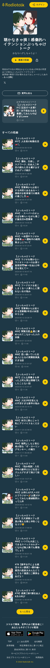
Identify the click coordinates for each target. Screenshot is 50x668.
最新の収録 (21, 60)
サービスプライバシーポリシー (25, 653)
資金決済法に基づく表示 (25, 649)
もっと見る (25, 611)
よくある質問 (23, 641)
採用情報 (10, 645)
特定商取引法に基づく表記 (31, 645)
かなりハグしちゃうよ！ (25, 53)
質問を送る (24, 93)
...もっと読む (7, 77)
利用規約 (39, 657)
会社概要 (38, 641)
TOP (10, 641)
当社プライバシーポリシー (18, 657)
